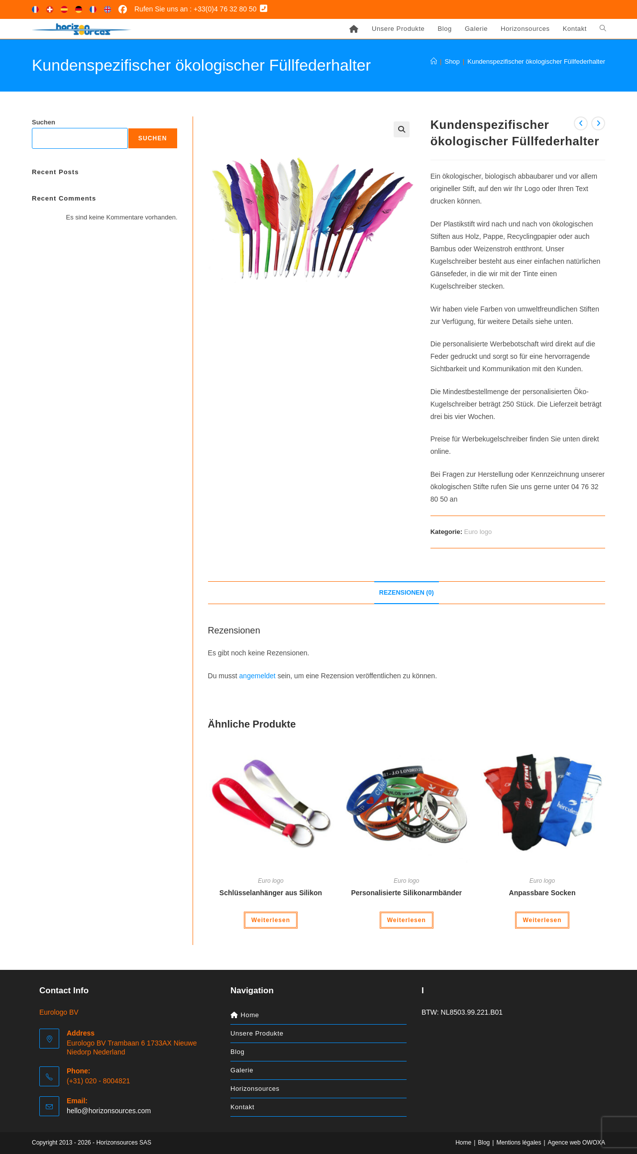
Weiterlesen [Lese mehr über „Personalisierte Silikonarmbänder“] (406, 920)
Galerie (241, 1070)
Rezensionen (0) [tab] (406, 592)
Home (463, 1142)
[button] (402, 129)
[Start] (433, 61)
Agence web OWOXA (576, 1142)
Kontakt (242, 1107)
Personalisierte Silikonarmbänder (406, 893)
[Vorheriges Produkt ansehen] (581, 123)
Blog (237, 1051)
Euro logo (478, 531)
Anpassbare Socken (542, 893)
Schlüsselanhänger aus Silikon (270, 893)
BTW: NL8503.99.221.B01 (462, 1012)
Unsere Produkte (257, 1033)
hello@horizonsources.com (109, 1111)
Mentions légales (518, 1142)
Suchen (43, 122)
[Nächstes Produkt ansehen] (598, 123)
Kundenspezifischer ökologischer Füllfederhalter (536, 61)
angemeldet (257, 676)
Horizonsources (255, 1088)
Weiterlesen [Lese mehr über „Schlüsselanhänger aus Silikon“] (270, 920)
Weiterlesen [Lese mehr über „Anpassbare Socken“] (542, 920)
